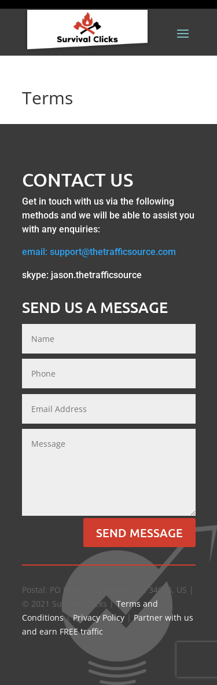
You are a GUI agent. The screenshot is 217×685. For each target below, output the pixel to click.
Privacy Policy (98, 617)
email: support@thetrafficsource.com (99, 251)
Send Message (139, 532)
